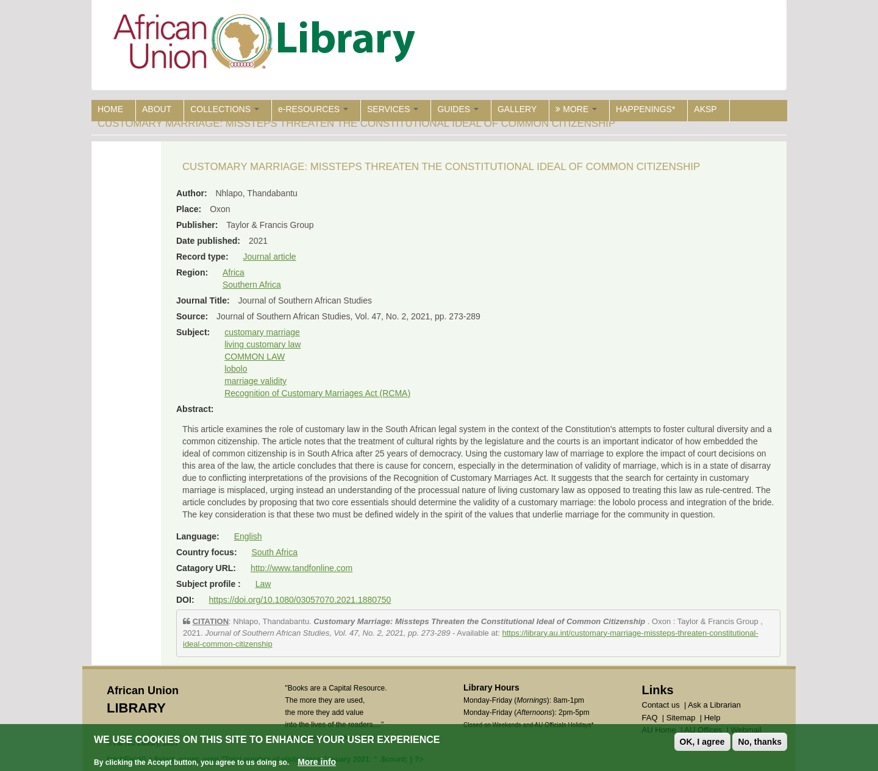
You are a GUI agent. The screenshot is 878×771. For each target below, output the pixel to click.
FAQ (650, 717)
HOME (110, 109)
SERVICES (392, 109)
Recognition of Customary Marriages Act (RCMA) (317, 393)
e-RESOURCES (313, 109)
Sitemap (681, 717)
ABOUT (156, 109)
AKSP (705, 109)
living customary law (262, 344)
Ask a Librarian (714, 704)
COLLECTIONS (224, 109)
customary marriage (262, 332)
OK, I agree (702, 742)
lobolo (235, 369)
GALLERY (517, 109)
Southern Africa (252, 285)
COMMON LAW (254, 356)
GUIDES (458, 109)
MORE (576, 109)
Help (712, 717)
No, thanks (760, 742)
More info (317, 762)
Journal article (269, 256)
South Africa (274, 552)
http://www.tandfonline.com (301, 568)
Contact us (661, 704)
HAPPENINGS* (645, 109)
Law (263, 584)
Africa (233, 272)
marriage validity (255, 381)
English (248, 536)
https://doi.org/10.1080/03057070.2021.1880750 (300, 600)
